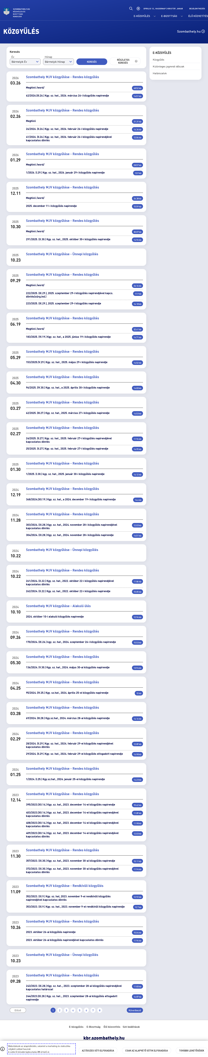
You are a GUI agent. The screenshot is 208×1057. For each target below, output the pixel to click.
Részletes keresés (127, 61)
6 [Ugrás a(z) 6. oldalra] (86, 1010)
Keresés (92, 61)
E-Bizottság (93, 1026)
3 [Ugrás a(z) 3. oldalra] (66, 1010)
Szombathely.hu (191, 31)
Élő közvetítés (112, 1026)
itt (39, 1051)
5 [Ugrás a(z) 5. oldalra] (79, 1010)
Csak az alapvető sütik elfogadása (146, 1050)
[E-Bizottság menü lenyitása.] (182, 16)
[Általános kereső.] (131, 8)
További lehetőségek (191, 1050)
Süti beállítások (131, 1026)
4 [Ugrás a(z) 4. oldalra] (73, 1010)
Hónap (48, 56)
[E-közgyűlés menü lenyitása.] (155, 16)
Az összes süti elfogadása (98, 1050)
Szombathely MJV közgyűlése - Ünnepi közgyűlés (62, 254)
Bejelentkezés (197, 8)
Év (12, 56)
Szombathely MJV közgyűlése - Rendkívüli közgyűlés (64, 885)
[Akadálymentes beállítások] (138, 8)
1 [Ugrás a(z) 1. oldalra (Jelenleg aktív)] (53, 1010)
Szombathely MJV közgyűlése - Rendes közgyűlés (62, 77)
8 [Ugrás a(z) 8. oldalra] (99, 1010)
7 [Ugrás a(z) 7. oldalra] (93, 1010)
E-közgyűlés (76, 1026)
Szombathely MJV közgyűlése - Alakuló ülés (58, 606)
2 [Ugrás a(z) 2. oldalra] (59, 1010)
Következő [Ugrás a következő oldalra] (135, 1010)
